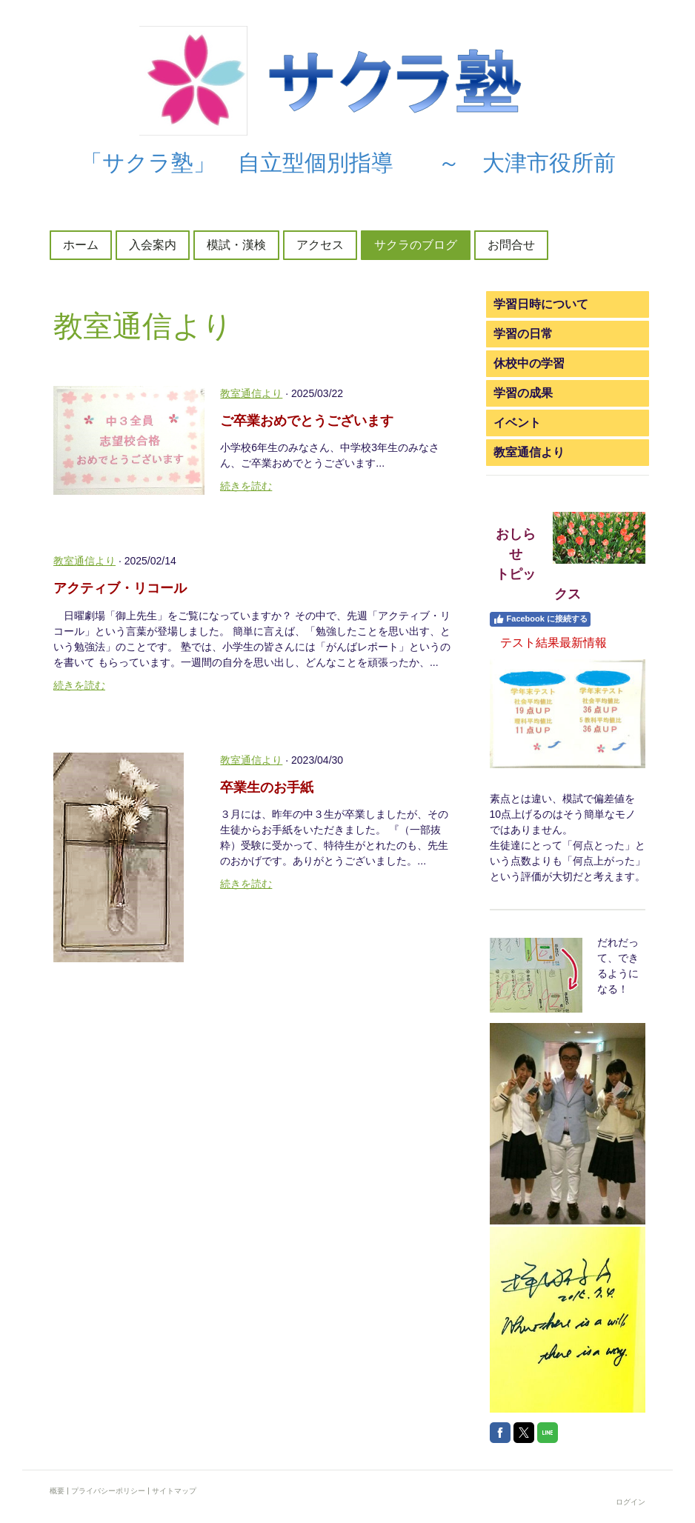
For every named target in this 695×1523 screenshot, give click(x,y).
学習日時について (540, 304)
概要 (57, 1491)
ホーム (81, 245)
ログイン (630, 1502)
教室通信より (251, 393)
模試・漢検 (236, 245)
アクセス (320, 245)
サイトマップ (174, 1491)
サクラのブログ (415, 245)
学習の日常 (523, 333)
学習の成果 (523, 393)
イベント (517, 422)
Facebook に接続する (540, 619)
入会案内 (152, 245)
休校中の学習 (529, 363)
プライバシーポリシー (108, 1491)
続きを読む (246, 486)
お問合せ (511, 245)
